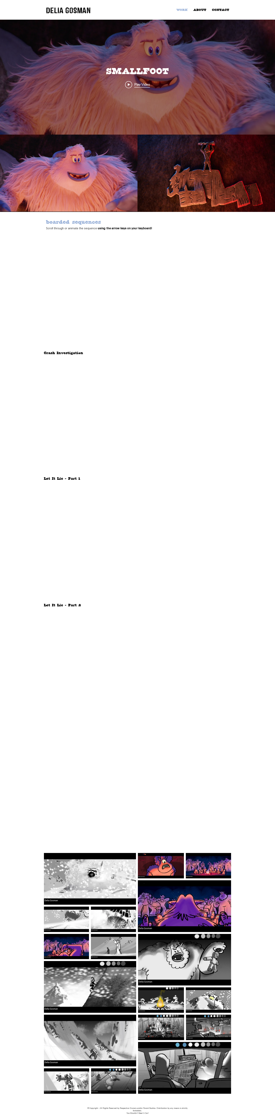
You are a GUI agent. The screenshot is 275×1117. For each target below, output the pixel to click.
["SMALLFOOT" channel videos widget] (137, 116)
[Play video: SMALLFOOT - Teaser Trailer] (137, 85)
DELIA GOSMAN (68, 10)
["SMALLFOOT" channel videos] (137, 173)
